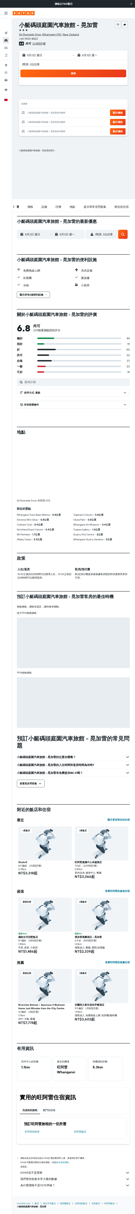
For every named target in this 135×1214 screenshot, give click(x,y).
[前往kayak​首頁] (24, 13)
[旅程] (6, 80)
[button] (131, 4)
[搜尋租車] (6, 38)
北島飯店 (96, 1145)
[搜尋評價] (76, 382)
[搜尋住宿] (6, 31)
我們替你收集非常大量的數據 (75, 1121)
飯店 (37, 1145)
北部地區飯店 (81, 1145)
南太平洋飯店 (50, 1145)
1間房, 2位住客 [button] (31, 64)
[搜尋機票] (6, 23)
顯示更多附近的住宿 (119, 761)
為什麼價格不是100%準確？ (75, 1127)
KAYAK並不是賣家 (75, 1114)
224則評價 (39, 43)
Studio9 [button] (23, 803)
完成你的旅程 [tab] (30, 1051)
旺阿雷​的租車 (32, 1073)
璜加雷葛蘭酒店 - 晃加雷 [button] (88, 878)
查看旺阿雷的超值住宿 (117, 832)
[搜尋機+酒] (6, 46)
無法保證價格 (63, 1104)
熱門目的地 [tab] (49, 1051)
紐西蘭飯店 (65, 1145)
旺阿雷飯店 (80, 1073)
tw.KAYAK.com (24, 1145)
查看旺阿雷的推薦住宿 (117, 904)
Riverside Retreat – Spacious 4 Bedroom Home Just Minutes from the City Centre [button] (42, 948)
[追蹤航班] (6, 63)
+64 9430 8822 (29, 38)
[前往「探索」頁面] (6, 56)
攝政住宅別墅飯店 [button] (28, 878)
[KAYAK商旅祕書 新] (6, 70)
